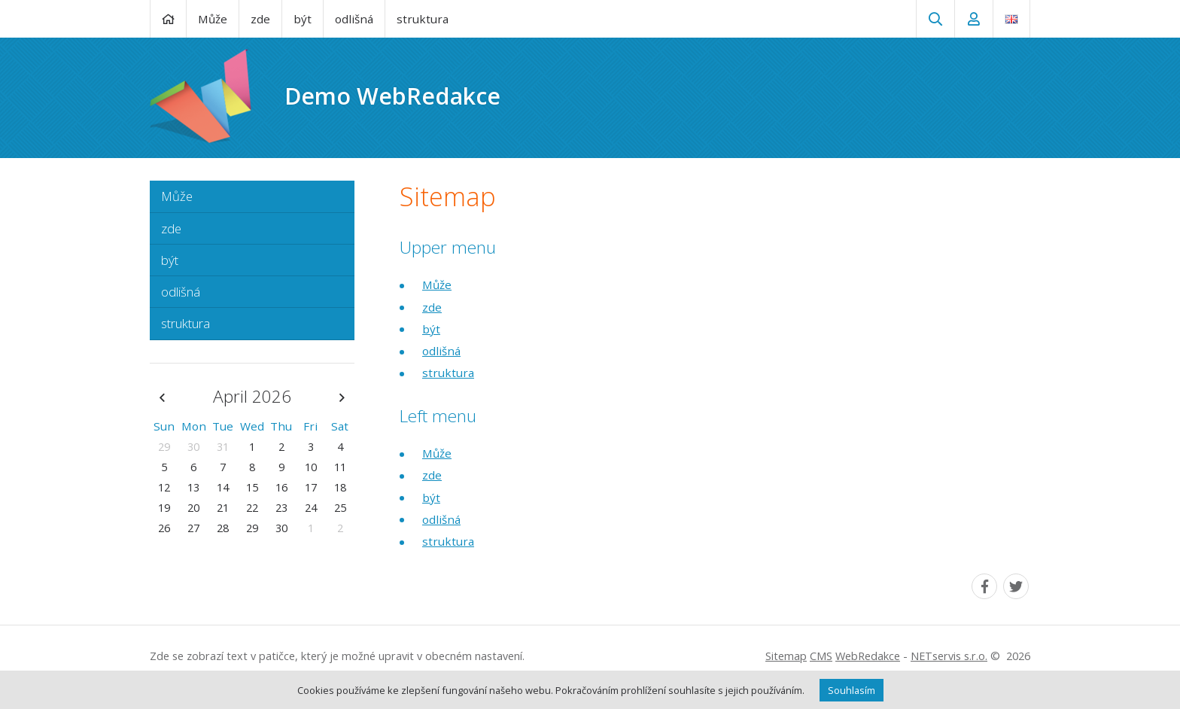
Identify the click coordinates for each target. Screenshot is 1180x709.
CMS (821, 656)
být (431, 328)
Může (437, 284)
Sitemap (786, 656)
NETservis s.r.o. (949, 656)
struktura (448, 372)
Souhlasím (851, 690)
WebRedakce (867, 656)
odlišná (441, 350)
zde (432, 307)
